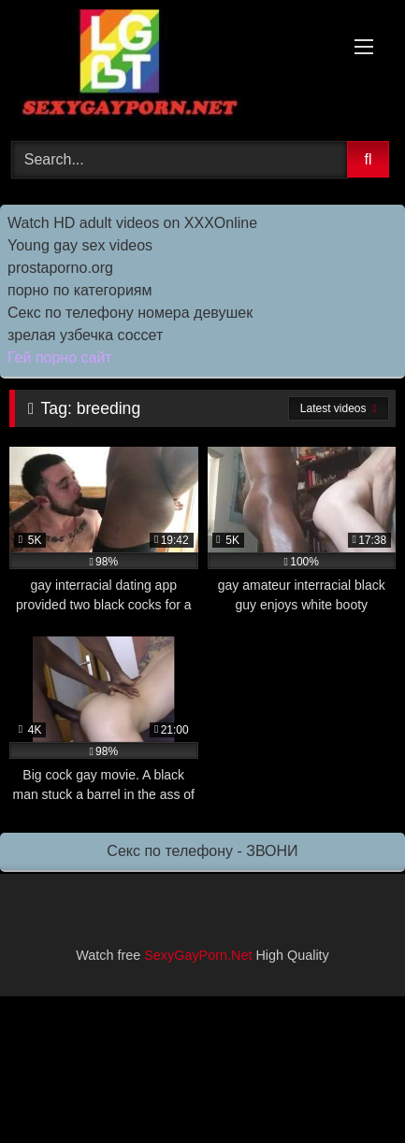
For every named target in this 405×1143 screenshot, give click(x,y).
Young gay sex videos (79, 245)
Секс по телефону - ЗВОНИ (202, 851)
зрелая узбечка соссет (85, 335)
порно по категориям (79, 290)
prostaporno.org (60, 268)
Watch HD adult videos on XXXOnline (132, 223)
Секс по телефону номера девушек (130, 313)
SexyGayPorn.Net (197, 955)
